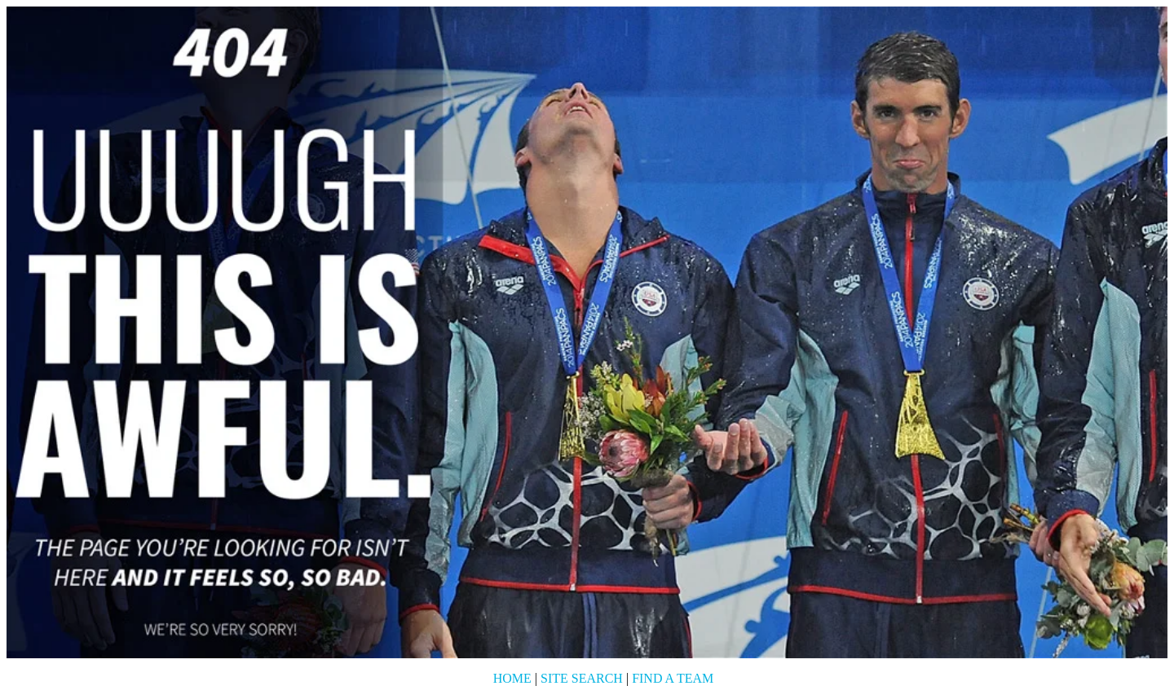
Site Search (582, 678)
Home (512, 678)
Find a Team (672, 678)
